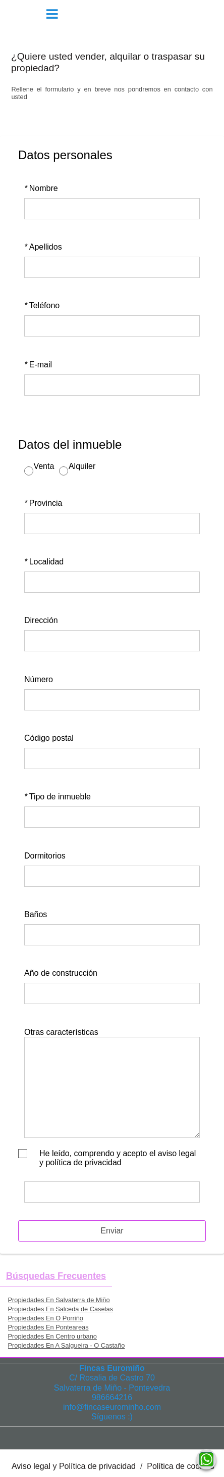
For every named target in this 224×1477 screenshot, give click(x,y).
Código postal (49, 738)
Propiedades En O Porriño (45, 1318)
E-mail (38, 364)
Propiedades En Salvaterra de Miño (59, 1300)
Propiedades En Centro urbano (52, 1336)
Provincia (43, 503)
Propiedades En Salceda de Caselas (60, 1309)
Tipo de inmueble (57, 796)
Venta (43, 466)
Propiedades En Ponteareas (48, 1327)
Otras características (61, 1032)
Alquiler (82, 466)
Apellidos (43, 247)
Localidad (44, 561)
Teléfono (42, 305)
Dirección (41, 620)
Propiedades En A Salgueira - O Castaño (66, 1345)
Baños (35, 914)
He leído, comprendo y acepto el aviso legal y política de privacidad (117, 1158)
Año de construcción (60, 973)
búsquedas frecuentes (56, 1276)
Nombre (41, 188)
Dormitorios (45, 855)
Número (38, 679)
